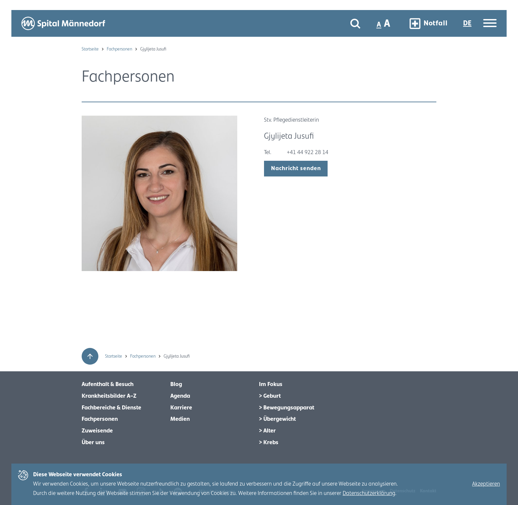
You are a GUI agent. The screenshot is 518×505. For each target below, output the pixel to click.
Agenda (180, 396)
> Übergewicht (277, 419)
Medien (180, 419)
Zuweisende (97, 431)
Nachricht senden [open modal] (296, 168)
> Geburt (270, 396)
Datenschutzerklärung (369, 493)
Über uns (93, 442)
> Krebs (268, 442)
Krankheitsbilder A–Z (109, 396)
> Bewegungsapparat (286, 408)
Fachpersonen (120, 49)
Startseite (91, 49)
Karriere (181, 408)
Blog (176, 384)
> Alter (267, 431)
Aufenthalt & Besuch (108, 384)
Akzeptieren (486, 484)
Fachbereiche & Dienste (111, 408)
